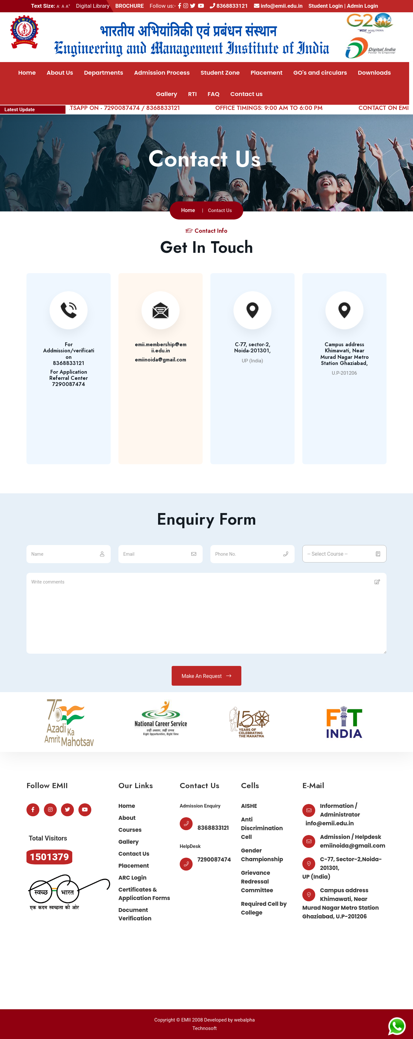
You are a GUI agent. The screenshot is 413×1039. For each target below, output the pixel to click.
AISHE (249, 806)
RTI (192, 94)
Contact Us (133, 854)
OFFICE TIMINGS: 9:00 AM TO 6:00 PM (277, 108)
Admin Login (362, 6)
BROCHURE (129, 6)
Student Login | (327, 6)
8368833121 (229, 6)
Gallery (166, 94)
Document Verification (134, 914)
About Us (60, 73)
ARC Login (132, 878)
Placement (267, 73)
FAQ (214, 94)
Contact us (246, 94)
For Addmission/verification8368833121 (68, 354)
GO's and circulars (320, 73)
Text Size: (43, 6)
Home (26, 73)
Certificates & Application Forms (144, 894)
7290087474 (214, 859)
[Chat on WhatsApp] (397, 1026)
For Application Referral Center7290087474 (68, 378)
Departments (103, 73)
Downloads (374, 73)
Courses (130, 830)
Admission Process (162, 73)
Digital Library (93, 6)
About (127, 818)
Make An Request (207, 676)
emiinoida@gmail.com (352, 846)
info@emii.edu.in (278, 6)
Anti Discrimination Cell (262, 828)
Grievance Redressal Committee (257, 881)
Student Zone (220, 73)
